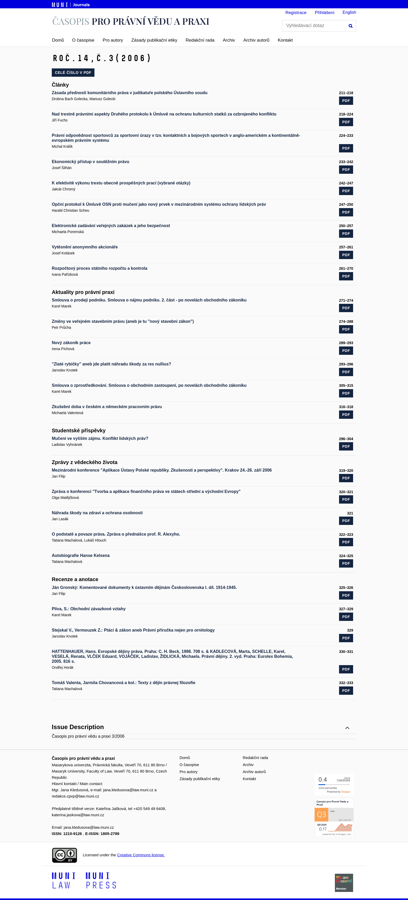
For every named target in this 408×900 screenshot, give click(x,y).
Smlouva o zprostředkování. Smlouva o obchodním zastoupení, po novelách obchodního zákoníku (149, 385)
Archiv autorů (256, 40)
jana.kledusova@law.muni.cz (128, 790)
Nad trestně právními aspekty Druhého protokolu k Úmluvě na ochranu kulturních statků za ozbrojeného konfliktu (164, 114)
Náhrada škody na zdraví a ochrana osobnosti (97, 513)
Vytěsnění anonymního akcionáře (85, 247)
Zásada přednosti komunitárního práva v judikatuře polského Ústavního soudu (129, 93)
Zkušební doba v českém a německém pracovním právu (107, 406)
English (349, 12)
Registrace (296, 12)
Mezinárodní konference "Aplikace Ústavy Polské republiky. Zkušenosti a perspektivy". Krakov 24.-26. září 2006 (162, 470)
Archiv (229, 40)
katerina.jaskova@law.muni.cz (78, 815)
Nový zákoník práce (71, 342)
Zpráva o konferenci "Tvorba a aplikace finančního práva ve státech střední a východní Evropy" (146, 491)
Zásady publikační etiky (154, 40)
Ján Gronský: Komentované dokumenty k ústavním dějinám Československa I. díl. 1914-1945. (144, 587)
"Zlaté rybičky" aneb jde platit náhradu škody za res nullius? (111, 364)
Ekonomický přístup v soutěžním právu (90, 161)
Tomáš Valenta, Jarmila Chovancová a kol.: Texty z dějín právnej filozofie (123, 682)
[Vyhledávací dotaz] (319, 25)
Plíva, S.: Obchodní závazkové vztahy (89, 609)
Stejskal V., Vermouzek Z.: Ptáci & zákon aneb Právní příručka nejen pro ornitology (133, 630)
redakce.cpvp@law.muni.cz (75, 796)
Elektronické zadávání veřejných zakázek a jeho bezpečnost (111, 225)
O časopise (83, 40)
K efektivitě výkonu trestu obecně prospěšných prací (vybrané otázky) (121, 183)
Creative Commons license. (141, 855)
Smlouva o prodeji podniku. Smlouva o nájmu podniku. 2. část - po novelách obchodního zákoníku (149, 300)
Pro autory (113, 40)
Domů (58, 40)
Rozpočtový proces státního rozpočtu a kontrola (99, 268)
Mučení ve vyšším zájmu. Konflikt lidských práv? (100, 438)
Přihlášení (325, 12)
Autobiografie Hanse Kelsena (81, 555)
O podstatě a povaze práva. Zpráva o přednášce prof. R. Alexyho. (116, 534)
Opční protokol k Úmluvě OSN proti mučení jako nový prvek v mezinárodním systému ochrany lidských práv (159, 204)
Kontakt (285, 40)
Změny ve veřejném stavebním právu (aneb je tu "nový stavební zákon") (123, 321)
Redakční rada (200, 40)
